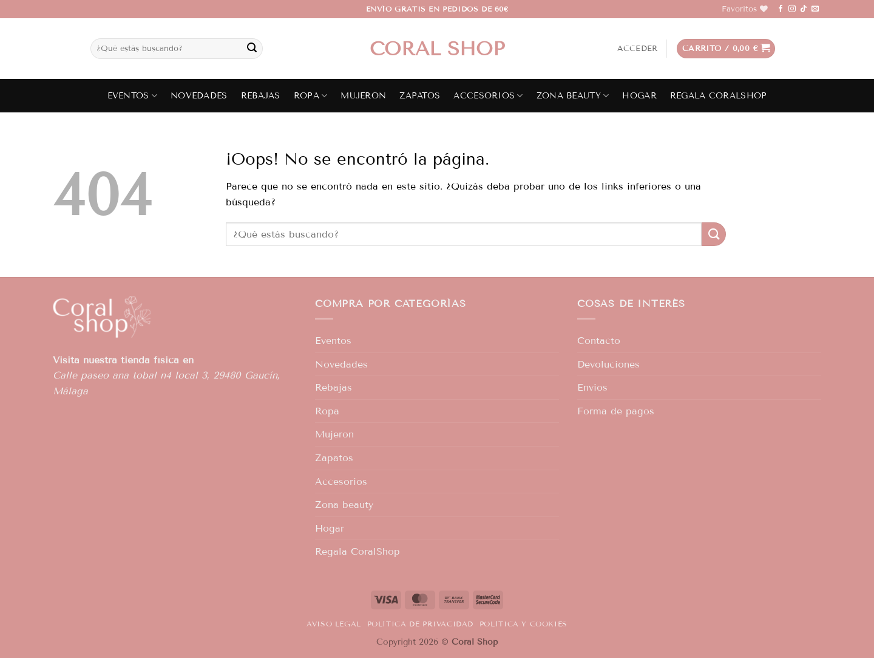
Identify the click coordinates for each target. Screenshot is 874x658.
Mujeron (363, 96)
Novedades (199, 96)
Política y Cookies (523, 623)
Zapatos (419, 96)
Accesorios (488, 95)
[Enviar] (252, 48)
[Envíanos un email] (815, 9)
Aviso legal (334, 623)
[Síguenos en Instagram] (792, 9)
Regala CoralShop (718, 96)
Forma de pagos (615, 411)
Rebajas (260, 96)
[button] (637, 48)
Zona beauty (573, 95)
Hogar (639, 96)
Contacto (598, 340)
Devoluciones (608, 364)
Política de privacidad (420, 623)
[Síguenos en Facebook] (780, 9)
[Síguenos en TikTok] (803, 9)
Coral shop (437, 48)
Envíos (592, 387)
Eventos (132, 95)
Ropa (311, 95)
